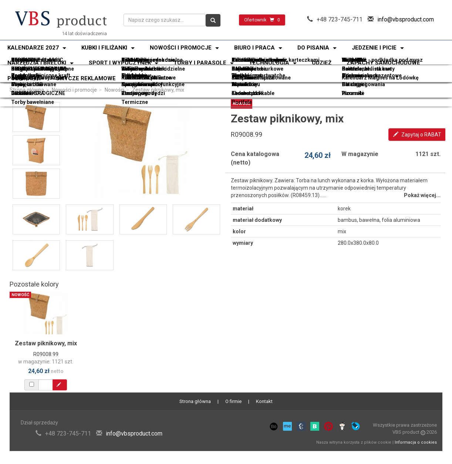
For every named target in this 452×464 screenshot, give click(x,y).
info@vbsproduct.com (405, 19)
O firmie (233, 401)
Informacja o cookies (416, 442)
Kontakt (264, 401)
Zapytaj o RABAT (417, 135)
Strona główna (27, 90)
